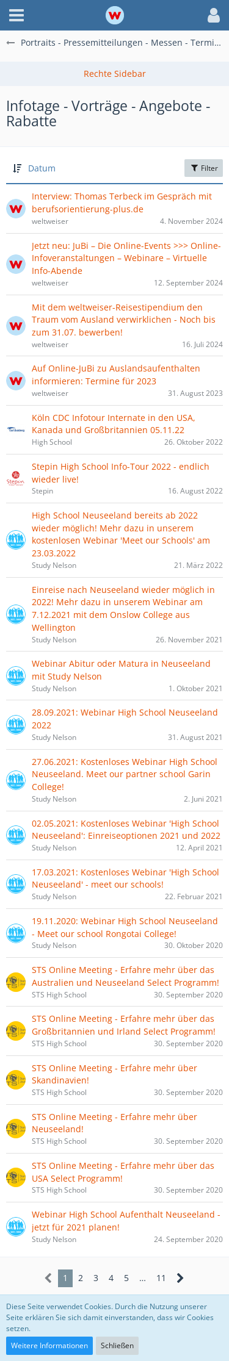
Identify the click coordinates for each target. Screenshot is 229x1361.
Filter (203, 168)
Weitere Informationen (49, 1345)
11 (161, 1278)
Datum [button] (42, 168)
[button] (16, 15)
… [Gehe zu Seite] (142, 1278)
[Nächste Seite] (180, 1278)
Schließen (117, 1345)
